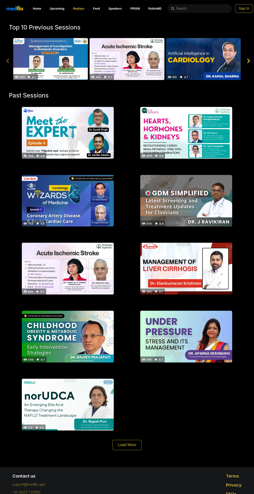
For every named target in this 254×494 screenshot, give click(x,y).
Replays (78, 8)
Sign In (244, 8)
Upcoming (57, 8)
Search (179, 8)
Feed (96, 8)
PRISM (135, 8)
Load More (127, 445)
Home (37, 8)
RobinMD (154, 8)
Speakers (115, 8)
